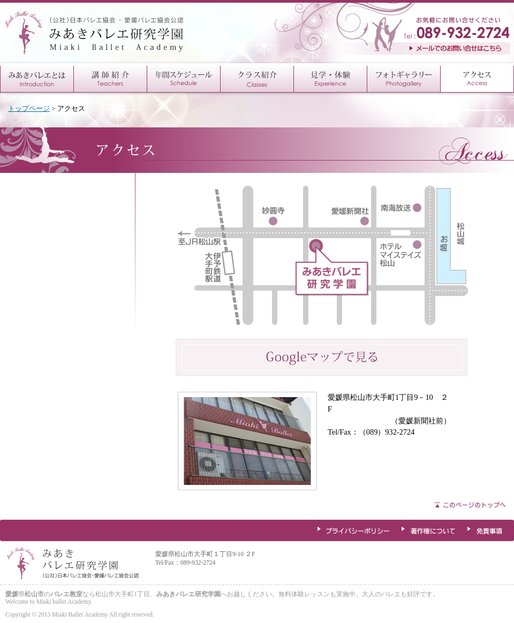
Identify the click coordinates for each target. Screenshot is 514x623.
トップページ (29, 108)
